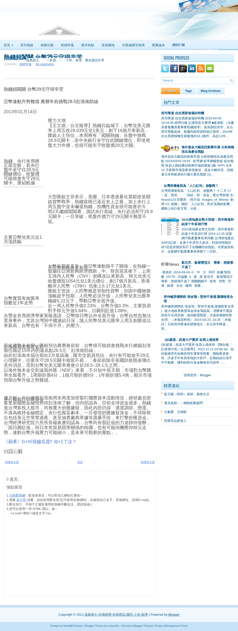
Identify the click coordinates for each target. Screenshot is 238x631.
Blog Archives (211, 91)
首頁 (10, 43)
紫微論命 (158, 44)
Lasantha (113, 625)
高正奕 (21, 500)
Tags (188, 91)
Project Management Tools (171, 625)
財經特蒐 (67, 44)
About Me (178, 44)
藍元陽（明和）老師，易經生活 (186, 394)
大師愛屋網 (17, 495)
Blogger (205, 375)
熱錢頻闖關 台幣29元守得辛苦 (43, 57)
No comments (45, 64)
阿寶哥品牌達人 (175, 421)
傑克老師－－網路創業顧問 (183, 403)
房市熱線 (26, 44)
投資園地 (108, 44)
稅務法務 (47, 44)
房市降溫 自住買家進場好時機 (182, 113)
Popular (170, 91)
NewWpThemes (73, 625)
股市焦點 (87, 44)
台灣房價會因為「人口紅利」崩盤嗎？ (191, 186)
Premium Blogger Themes (137, 625)
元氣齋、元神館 (175, 412)
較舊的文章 (148, 462)
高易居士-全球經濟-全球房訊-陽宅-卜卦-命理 (116, 614)
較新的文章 (12, 462)
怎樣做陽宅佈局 (133, 44)
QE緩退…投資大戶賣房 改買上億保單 (191, 340)
